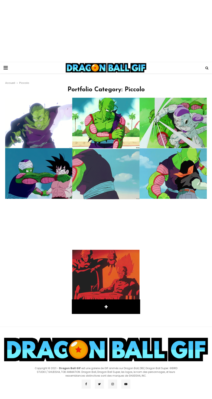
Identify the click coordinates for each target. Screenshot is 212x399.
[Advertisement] (106, 31)
